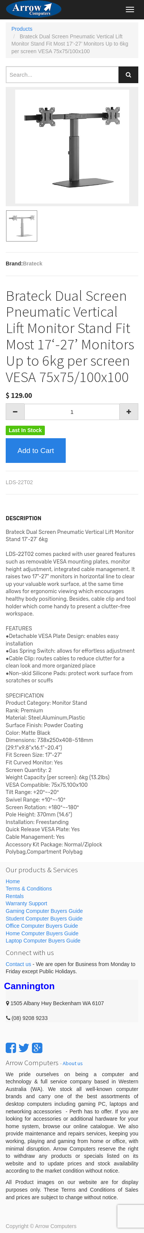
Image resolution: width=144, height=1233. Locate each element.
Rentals (15, 896)
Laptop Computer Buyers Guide (43, 941)
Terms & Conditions (29, 889)
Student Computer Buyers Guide (44, 919)
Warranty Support (26, 903)
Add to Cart (35, 451)
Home (13, 881)
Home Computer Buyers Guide (42, 933)
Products (21, 29)
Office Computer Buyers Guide (42, 926)
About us (73, 1063)
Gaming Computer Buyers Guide (44, 911)
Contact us (18, 964)
